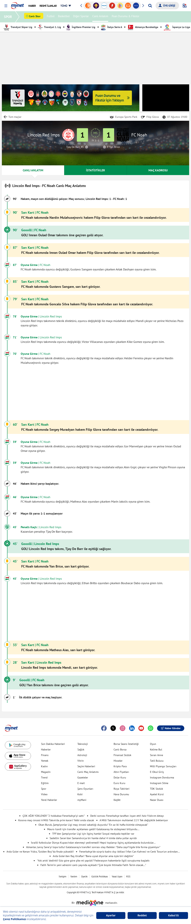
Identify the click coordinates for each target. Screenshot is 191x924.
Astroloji (82, 755)
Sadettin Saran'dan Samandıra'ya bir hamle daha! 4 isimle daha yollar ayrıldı (93, 838)
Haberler (46, 749)
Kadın (44, 766)
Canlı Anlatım (101, 17)
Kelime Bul (156, 749)
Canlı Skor (35, 17)
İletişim (62, 876)
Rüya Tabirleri (121, 788)
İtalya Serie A (111, 27)
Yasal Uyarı (117, 876)
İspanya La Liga (177, 27)
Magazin (46, 772)
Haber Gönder (171, 728)
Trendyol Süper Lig (18, 27)
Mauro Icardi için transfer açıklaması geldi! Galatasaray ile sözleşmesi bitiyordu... (93, 829)
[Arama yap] (150, 5)
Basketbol (64, 17)
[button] (5, 5)
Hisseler (118, 760)
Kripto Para (120, 766)
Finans (44, 755)
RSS (128, 876)
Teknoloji (82, 744)
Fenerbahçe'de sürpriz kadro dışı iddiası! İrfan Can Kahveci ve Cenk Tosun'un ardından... (129, 851)
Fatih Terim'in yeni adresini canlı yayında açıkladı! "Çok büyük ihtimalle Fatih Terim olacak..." (93, 865)
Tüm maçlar (14, 117)
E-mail (81, 783)
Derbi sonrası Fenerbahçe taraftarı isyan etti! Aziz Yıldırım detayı (127, 815)
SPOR (8, 17)
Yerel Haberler (49, 800)
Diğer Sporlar (81, 17)
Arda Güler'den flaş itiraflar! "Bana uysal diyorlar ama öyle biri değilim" (93, 856)
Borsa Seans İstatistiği (126, 744)
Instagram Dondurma (162, 777)
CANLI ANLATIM (33, 170)
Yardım (73, 876)
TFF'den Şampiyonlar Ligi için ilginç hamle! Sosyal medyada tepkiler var (93, 833)
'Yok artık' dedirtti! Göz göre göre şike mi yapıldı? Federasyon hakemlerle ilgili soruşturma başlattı (93, 860)
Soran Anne (156, 755)
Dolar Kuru (120, 777)
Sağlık (80, 749)
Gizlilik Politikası (99, 876)
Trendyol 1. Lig (49, 27)
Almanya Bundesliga (143, 27)
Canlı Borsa (120, 749)
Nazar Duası (156, 800)
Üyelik (84, 876)
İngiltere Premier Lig (81, 27)
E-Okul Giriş (157, 772)
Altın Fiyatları (121, 772)
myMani (81, 800)
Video (44, 794)
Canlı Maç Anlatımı (88, 772)
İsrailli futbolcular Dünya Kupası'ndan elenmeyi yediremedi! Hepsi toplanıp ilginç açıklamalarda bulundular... (93, 842)
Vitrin (80, 760)
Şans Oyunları (85, 788)
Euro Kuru (119, 783)
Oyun (153, 744)
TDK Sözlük (156, 788)
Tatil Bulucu (157, 760)
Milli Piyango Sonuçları (163, 766)
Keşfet (117, 800)
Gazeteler (82, 777)
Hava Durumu (121, 794)
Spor (43, 788)
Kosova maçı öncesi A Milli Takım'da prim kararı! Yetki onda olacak (56, 820)
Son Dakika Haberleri (53, 744)
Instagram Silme (159, 783)
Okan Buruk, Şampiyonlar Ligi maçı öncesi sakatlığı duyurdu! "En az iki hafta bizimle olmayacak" (93, 824)
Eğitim (44, 783)
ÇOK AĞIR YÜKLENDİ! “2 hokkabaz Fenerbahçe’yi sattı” (54, 815)
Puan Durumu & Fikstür (126, 17)
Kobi (80, 794)
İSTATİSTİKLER (95, 170)
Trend (44, 777)
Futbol (51, 17)
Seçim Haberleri (86, 766)
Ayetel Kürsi (157, 794)
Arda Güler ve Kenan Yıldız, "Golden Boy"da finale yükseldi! (40, 851)
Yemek (44, 760)
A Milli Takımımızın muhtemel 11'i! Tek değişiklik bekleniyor (134, 820)
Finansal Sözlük (122, 755)
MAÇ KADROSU (158, 170)
